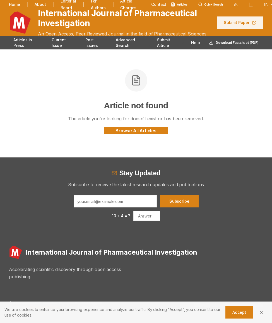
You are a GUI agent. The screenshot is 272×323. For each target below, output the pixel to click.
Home (14, 4)
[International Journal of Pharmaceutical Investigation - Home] (136, 252)
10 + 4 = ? (121, 215)
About (40, 4)
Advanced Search (125, 42)
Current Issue (59, 42)
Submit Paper (240, 22)
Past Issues (91, 42)
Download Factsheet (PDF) (234, 42)
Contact (158, 4)
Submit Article (163, 42)
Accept (239, 312)
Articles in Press (22, 42)
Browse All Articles (136, 130)
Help (195, 42)
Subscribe (179, 201)
